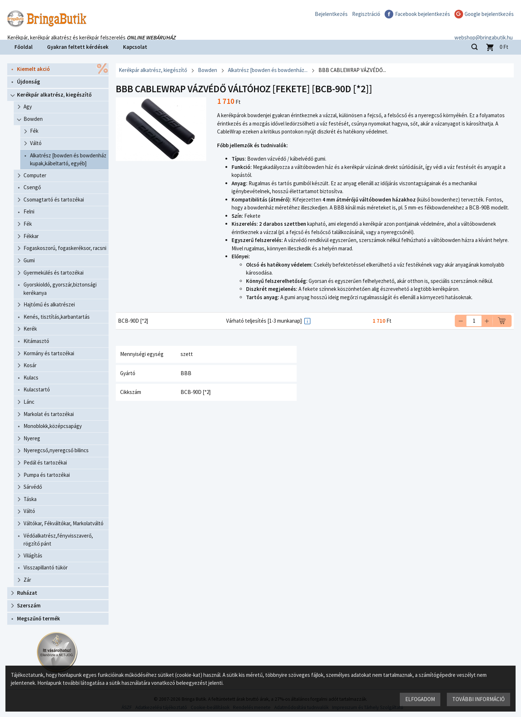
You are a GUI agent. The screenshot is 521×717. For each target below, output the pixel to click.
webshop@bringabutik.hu (485, 30)
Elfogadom (420, 699)
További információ (478, 699)
